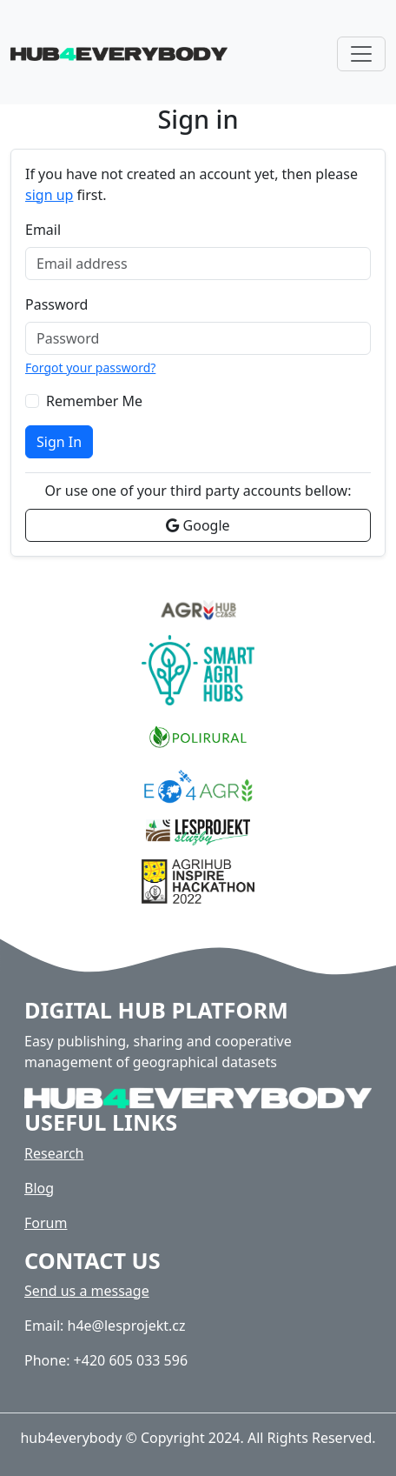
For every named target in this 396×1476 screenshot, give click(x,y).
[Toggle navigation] (361, 54)
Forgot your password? (90, 367)
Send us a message (86, 1290)
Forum (45, 1222)
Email (43, 229)
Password (56, 304)
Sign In (59, 441)
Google (197, 525)
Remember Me (94, 401)
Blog (39, 1188)
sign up (49, 194)
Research (54, 1153)
